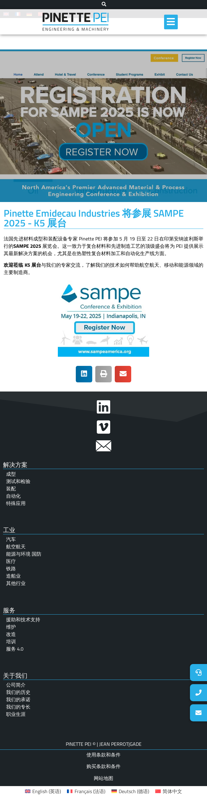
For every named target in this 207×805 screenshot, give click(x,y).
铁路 (11, 568)
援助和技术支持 (23, 619)
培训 (11, 641)
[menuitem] (43, 791)
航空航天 (16, 546)
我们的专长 (18, 706)
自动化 (13, 496)
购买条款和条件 (103, 766)
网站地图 (103, 778)
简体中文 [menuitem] (172, 791)
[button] (84, 374)
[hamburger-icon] (171, 22)
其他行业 (16, 583)
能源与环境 (19, 554)
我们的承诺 (18, 699)
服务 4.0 (14, 648)
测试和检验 (18, 481)
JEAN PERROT (113, 744)
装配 (11, 488)
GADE (136, 744)
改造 (11, 634)
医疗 (11, 561)
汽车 (11, 539)
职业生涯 (16, 714)
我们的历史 (18, 692)
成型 (11, 474)
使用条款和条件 (103, 754)
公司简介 (16, 684)
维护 (11, 626)
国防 (36, 554)
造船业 (13, 575)
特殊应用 (16, 503)
